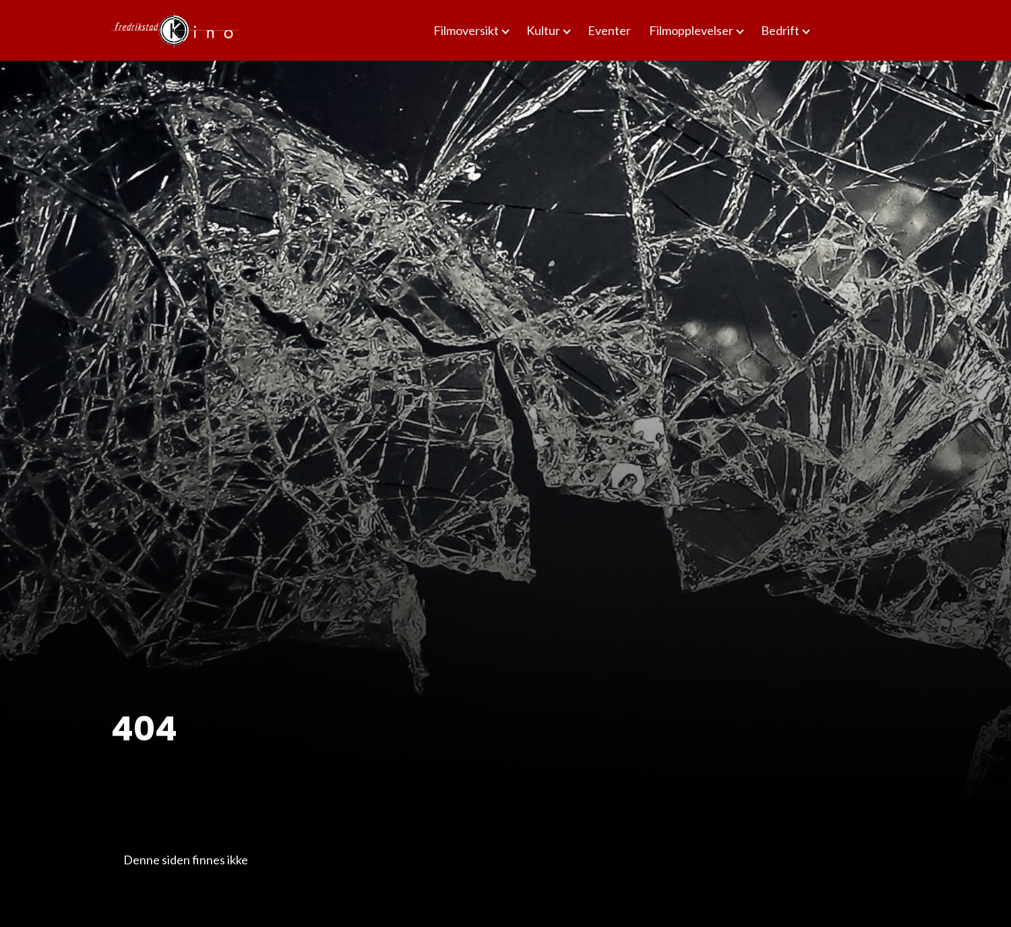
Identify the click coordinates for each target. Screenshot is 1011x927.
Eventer (609, 30)
